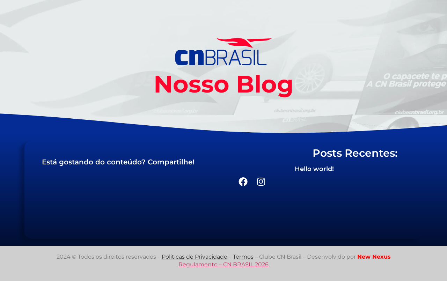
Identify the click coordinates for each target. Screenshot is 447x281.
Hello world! (314, 169)
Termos (243, 256)
